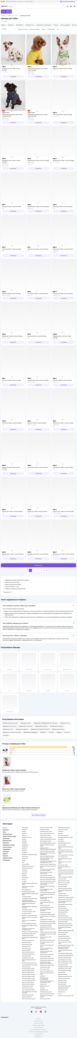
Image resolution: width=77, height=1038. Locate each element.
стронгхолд (25, 858)
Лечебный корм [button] (7, 834)
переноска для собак (63, 895)
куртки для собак (62, 980)
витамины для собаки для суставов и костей (28, 929)
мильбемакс (25, 845)
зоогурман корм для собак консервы (46, 942)
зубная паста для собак (63, 880)
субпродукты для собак (28, 957)
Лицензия (38, 1018)
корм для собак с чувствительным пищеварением (48, 848)
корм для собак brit (27, 996)
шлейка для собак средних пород (64, 928)
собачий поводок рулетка (64, 938)
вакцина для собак (26, 942)
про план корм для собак (28, 989)
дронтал (24, 835)
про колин (60, 831)
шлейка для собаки (63, 921)
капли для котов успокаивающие (44, 978)
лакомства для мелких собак (47, 965)
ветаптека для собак (27, 944)
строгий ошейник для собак (65, 917)
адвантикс (24, 829)
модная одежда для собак (64, 986)
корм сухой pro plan (45, 905)
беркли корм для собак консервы (46, 937)
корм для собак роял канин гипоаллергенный (47, 858)
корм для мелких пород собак (47, 877)
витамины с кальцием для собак (30, 931)
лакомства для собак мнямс (47, 960)
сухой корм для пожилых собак (47, 923)
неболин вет (25, 877)
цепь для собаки (62, 934)
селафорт (24, 852)
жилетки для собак (62, 989)
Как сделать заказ (38, 1021)
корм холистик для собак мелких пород (46, 873)
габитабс (24, 841)
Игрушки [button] (5, 855)
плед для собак (62, 914)
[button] (8, 29)
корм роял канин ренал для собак (47, 973)
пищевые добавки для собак (29, 923)
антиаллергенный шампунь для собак (66, 874)
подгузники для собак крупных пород (65, 847)
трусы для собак (62, 845)
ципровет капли (44, 989)
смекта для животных (63, 835)
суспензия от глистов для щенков (46, 996)
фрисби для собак (62, 974)
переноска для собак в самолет (66, 897)
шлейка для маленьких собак (65, 925)
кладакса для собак (63, 829)
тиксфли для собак (26, 913)
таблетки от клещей (27, 909)
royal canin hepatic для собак (47, 856)
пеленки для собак (62, 856)
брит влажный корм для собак (47, 940)
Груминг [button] (5, 853)
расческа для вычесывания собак (64, 942)
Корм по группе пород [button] (9, 836)
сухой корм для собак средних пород (47, 895)
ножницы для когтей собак (64, 959)
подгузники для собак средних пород (65, 852)
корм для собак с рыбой (28, 972)
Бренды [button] (5, 827)
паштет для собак (26, 956)
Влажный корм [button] (7, 840)
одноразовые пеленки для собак (64, 862)
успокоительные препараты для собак (30, 938)
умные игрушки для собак (64, 970)
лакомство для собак (45, 956)
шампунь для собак (63, 865)
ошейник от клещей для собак (29, 915)
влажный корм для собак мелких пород (46, 898)
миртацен (24, 848)
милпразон (25, 846)
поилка (60, 993)
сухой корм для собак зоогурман (45, 910)
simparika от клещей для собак (29, 854)
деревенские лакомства (28, 866)
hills (23, 862)
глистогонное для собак (28, 940)
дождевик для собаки (63, 988)
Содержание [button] (6, 849)
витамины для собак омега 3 (29, 933)
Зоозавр (3, 15)
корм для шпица (26, 966)
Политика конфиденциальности (38, 1029)
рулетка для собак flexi (63, 940)
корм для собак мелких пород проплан (47, 887)
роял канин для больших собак (47, 881)
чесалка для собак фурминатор (65, 955)
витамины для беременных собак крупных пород (47, 981)
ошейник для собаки (63, 915)
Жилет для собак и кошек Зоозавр (13, 789)
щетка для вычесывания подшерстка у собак (64, 947)
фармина (24, 873)
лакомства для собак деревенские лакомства (46, 962)
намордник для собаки (63, 936)
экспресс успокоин (27, 837)
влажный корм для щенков (46, 954)
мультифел (61, 839)
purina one (24, 871)
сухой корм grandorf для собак (47, 914)
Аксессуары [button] (6, 860)
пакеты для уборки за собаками (66, 855)
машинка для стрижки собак (65, 953)
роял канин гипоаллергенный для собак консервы (47, 870)
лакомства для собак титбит (47, 958)
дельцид (42, 988)
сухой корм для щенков (46, 925)
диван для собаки (62, 886)
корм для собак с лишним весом (48, 864)
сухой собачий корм (45, 900)
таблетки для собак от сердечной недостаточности (29, 901)
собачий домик (62, 906)
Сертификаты (38, 1036)
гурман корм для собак (27, 994)
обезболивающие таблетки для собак (30, 884)
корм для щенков (26, 948)
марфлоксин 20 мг (44, 986)
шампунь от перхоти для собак (65, 871)
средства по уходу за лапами (65, 877)
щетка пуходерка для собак (65, 961)
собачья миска (61, 991)
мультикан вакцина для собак (65, 837)
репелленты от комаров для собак (29, 921)
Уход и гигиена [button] (7, 847)
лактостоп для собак (45, 998)
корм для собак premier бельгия (48, 839)
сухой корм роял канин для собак (46, 903)
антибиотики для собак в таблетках (28, 887)
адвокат (24, 831)
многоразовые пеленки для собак (65, 859)
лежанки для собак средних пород (65, 891)
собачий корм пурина (45, 912)
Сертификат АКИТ (38, 1033)
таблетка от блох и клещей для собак (29, 918)
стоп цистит (25, 856)
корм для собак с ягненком (28, 974)
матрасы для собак (62, 912)
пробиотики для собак (27, 935)
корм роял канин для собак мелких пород (47, 883)
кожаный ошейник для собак (65, 919)
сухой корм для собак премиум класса (48, 917)
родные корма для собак (46, 827)
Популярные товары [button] (9, 845)
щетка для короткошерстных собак (65, 951)
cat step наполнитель (27, 868)
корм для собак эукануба (28, 984)
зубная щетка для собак (64, 882)
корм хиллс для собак (27, 988)
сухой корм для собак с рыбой (47, 921)
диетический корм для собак (47, 851)
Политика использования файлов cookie (38, 1031)
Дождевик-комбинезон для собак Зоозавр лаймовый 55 (21, 808)
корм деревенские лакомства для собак (29, 992)
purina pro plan (25, 864)
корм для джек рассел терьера (29, 964)
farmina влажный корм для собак (46, 945)
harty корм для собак (45, 835)
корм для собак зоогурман (28, 998)
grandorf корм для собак (46, 831)
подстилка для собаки (63, 910)
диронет (24, 833)
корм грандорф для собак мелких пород (46, 890)
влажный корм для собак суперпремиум (46, 952)
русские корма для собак (28, 968)
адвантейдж (25, 827)
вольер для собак (62, 908)
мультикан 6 (61, 841)
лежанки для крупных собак (65, 888)
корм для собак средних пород (47, 879)
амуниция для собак (63, 932)
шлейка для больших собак (64, 923)
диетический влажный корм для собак (48, 866)
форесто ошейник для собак (47, 993)
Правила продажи (38, 1027)
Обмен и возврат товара (38, 1025)
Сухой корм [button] (6, 838)
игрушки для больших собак (65, 966)
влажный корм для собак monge (48, 932)
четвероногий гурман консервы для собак (48, 934)
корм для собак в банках (28, 970)
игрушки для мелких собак (64, 968)
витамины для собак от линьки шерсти (29, 926)
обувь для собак (62, 984)
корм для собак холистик (28, 952)
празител (24, 850)
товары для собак (26, 946)
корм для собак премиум (28, 954)
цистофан (60, 833)
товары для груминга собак (64, 957)
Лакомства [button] (6, 843)
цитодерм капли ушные (46, 991)
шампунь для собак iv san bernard (64, 867)
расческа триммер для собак (65, 962)
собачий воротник (26, 889)
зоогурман (24, 870)
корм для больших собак (46, 875)
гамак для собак (62, 893)
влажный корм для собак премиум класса (46, 949)
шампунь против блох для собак (66, 870)
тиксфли (24, 881)
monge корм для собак (27, 986)
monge (23, 860)
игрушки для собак (62, 964)
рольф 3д (24, 875)
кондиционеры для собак (64, 843)
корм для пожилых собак (28, 976)
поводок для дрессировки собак (66, 930)
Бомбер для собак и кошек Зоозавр (14, 770)
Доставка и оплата (38, 1023)
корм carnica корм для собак (47, 833)
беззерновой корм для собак (29, 962)
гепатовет (24, 843)
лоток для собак (62, 878)
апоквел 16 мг (43, 984)
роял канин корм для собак (28, 980)
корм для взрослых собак (28, 978)
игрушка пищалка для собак (65, 976)
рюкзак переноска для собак (65, 904)
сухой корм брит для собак (46, 907)
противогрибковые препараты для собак (29, 907)
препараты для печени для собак (28, 904)
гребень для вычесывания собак (66, 945)
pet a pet (24, 879)
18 (46, 570)
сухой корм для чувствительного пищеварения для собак (48, 861)
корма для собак (26, 950)
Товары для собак (12, 15)
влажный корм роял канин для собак (47, 929)
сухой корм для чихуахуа (46, 919)
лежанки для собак (62, 884)
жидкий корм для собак (46, 927)
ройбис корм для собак (46, 837)
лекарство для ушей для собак (29, 898)
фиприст (24, 839)
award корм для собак (45, 841)
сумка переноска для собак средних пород (65, 902)
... (43, 570)
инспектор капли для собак (29, 911)
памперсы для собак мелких (65, 850)
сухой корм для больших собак (47, 892)
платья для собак (62, 982)
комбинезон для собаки (64, 978)
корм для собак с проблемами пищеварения (47, 853)
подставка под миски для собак (66, 995)
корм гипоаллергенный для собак (47, 845)
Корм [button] (4, 832)
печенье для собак (44, 969)
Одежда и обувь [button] (7, 858)
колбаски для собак (45, 967)
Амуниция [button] (6, 851)
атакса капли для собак (63, 827)
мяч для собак (61, 972)
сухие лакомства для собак (46, 971)
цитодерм (42, 976)
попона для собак (26, 896)
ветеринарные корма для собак (48, 843)
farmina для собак (44, 829)
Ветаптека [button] (6, 830)
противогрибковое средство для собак (30, 894)
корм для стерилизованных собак (29, 960)
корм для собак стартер (28, 982)
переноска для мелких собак (65, 899)
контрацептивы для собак (28, 891)
